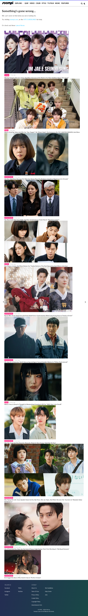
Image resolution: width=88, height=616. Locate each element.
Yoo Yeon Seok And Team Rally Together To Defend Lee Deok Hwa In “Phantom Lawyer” (31, 220)
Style (44, 3)
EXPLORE (18, 3)
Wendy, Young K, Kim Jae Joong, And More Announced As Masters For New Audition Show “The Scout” (36, 78)
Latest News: (20, 25)
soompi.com (14, 19)
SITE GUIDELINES (29, 19)
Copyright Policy (36, 601)
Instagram (7, 591)
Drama (6, 263)
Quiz (26, 3)
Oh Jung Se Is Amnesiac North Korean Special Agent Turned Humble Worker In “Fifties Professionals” (36, 362)
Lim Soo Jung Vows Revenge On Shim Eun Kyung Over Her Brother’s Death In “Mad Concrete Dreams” (36, 179)
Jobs (46, 595)
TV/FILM (50, 3)
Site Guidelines (49, 588)
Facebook (7, 588)
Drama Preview (8, 176)
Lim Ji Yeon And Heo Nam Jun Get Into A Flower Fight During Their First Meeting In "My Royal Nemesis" (36, 549)
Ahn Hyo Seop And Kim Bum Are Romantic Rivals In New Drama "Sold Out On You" (30, 443)
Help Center (48, 591)
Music (57, 3)
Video (32, 3)
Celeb (38, 3)
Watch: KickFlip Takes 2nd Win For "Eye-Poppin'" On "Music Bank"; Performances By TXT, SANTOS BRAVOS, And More (42, 132)
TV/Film (7, 75)
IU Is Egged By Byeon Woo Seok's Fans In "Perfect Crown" (22, 577)
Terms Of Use (35, 591)
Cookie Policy (35, 598)
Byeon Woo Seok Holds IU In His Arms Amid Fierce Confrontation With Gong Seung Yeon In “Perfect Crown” (38, 315)
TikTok (19, 588)
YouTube (20, 591)
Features (65, 3)
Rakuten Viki (47, 611)
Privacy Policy (35, 595)
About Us (34, 588)
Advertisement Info (37, 605)
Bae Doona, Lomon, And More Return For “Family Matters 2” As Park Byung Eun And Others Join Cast (36, 266)
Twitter (6, 595)
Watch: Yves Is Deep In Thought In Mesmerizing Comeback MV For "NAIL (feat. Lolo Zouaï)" (33, 404)
